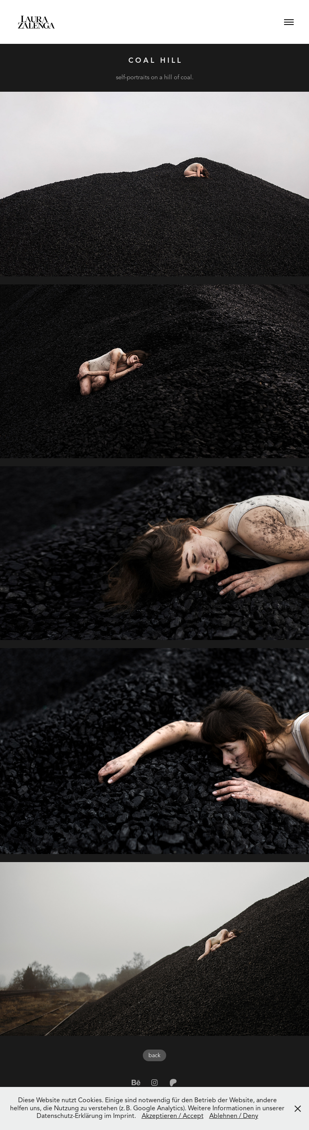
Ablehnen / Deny (233, 1116)
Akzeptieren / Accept (173, 1116)
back (154, 1055)
